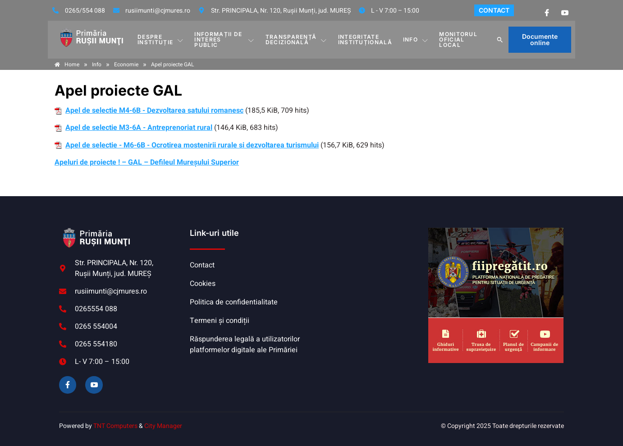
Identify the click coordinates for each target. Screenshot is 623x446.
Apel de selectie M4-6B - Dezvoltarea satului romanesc (154, 110)
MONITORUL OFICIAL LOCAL (458, 39)
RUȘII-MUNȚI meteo (368, 261)
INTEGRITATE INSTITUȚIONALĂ (365, 39)
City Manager (163, 426)
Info (416, 39)
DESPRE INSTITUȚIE (160, 39)
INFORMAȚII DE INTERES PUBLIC (225, 39)
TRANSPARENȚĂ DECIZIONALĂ (296, 39)
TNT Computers (115, 426)
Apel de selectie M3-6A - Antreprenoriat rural (138, 127)
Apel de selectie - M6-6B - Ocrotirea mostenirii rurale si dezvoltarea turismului (192, 145)
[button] (499, 40)
